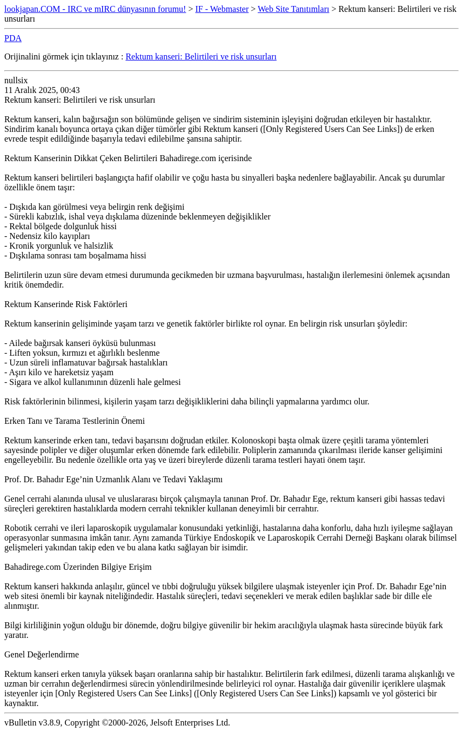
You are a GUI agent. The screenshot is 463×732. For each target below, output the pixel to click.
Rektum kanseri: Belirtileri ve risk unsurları (201, 56)
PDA (13, 38)
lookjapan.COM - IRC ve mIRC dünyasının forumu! (95, 9)
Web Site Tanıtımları (293, 9)
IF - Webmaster (222, 9)
